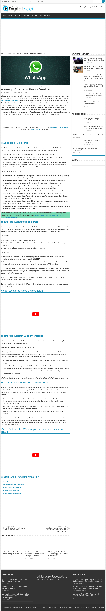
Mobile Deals (35, 129)
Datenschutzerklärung (81, 607)
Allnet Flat (25, 15)
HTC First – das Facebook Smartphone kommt (88, 135)
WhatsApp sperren (9, 482)
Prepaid (33, 15)
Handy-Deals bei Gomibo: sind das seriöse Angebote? (15, 528)
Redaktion (33, 2)
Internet (10, 15)
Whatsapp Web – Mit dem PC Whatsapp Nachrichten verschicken (58, 554)
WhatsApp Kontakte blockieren (13, 485)
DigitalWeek (6, 92)
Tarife (16, 15)
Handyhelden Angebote (43, 215)
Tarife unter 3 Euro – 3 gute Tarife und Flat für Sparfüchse (16, 587)
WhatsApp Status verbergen (12, 493)
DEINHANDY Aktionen (9, 217)
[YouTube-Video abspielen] (35, 314)
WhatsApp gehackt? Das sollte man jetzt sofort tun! (12, 553)
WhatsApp (19, 53)
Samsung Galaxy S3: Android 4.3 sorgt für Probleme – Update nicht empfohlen (87, 580)
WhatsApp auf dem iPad (11, 490)
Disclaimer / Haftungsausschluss (62, 607)
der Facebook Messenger (9, 100)
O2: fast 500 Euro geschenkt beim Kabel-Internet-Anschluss (14, 580)
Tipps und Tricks (23, 2)
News (4, 15)
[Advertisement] (53, 35)
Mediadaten (41, 2)
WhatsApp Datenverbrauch (12, 487)
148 (85, 590)
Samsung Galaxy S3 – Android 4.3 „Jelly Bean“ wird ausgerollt (86, 595)
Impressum (47, 607)
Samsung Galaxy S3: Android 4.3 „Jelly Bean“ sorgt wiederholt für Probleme (87, 587)
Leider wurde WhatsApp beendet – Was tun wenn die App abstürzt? (34, 554)
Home (3, 53)
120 (85, 598)
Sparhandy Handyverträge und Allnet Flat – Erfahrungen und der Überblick (55, 529)
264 (83, 583)
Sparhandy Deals (58, 215)
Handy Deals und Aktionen (58, 127)
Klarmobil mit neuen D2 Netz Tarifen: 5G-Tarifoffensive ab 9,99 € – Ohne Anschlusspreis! (94, 76)
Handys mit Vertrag (44, 15)
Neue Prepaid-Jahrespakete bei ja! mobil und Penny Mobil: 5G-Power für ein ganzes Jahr (94, 86)
